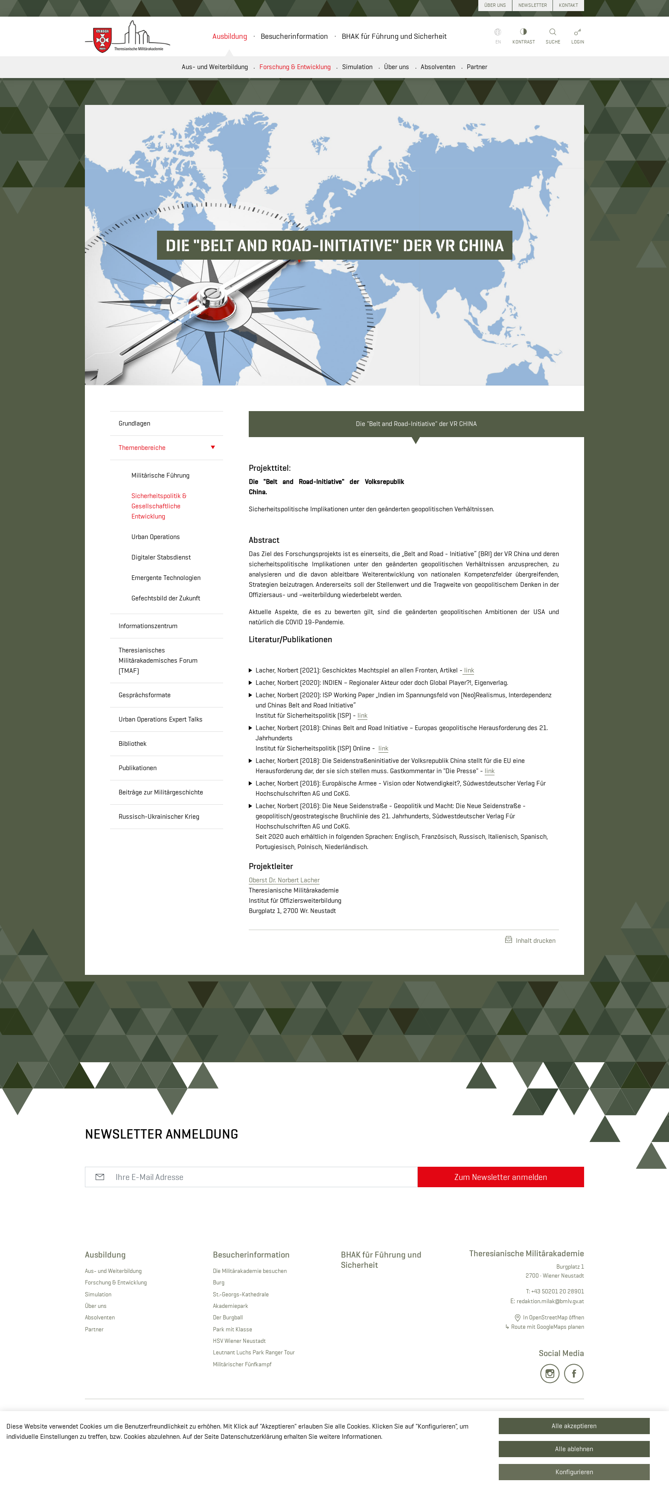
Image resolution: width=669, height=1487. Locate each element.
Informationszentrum (148, 626)
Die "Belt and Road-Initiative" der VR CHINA (416, 424)
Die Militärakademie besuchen (250, 1319)
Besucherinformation (294, 36)
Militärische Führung (160, 475)
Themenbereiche (142, 447)
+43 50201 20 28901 (557, 1339)
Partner (477, 67)
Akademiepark (230, 1354)
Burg (218, 1330)
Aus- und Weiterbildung (215, 67)
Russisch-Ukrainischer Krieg (159, 816)
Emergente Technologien (166, 578)
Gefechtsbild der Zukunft (165, 598)
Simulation (357, 67)
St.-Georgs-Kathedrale (241, 1342)
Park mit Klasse (232, 1377)
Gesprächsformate (145, 695)
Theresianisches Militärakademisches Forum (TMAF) (158, 660)
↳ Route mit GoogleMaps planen (544, 1374)
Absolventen (438, 67)
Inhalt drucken (530, 988)
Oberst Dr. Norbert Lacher (284, 928)
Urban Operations (155, 537)
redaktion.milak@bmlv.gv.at (550, 1349)
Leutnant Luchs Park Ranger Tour (254, 1400)
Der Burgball (228, 1365)
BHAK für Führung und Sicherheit (394, 36)
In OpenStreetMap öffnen (553, 1365)
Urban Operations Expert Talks (161, 719)
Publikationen (138, 768)
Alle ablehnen (574, 1449)
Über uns (396, 67)
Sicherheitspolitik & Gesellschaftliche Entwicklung (158, 506)
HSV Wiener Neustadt (239, 1389)
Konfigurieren (574, 1472)
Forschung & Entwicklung (295, 67)
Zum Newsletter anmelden (500, 1225)
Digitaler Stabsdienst (161, 557)
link (468, 718)
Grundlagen (134, 423)
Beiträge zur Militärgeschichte (161, 792)
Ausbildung (229, 36)
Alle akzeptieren (574, 1426)
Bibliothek (132, 743)
